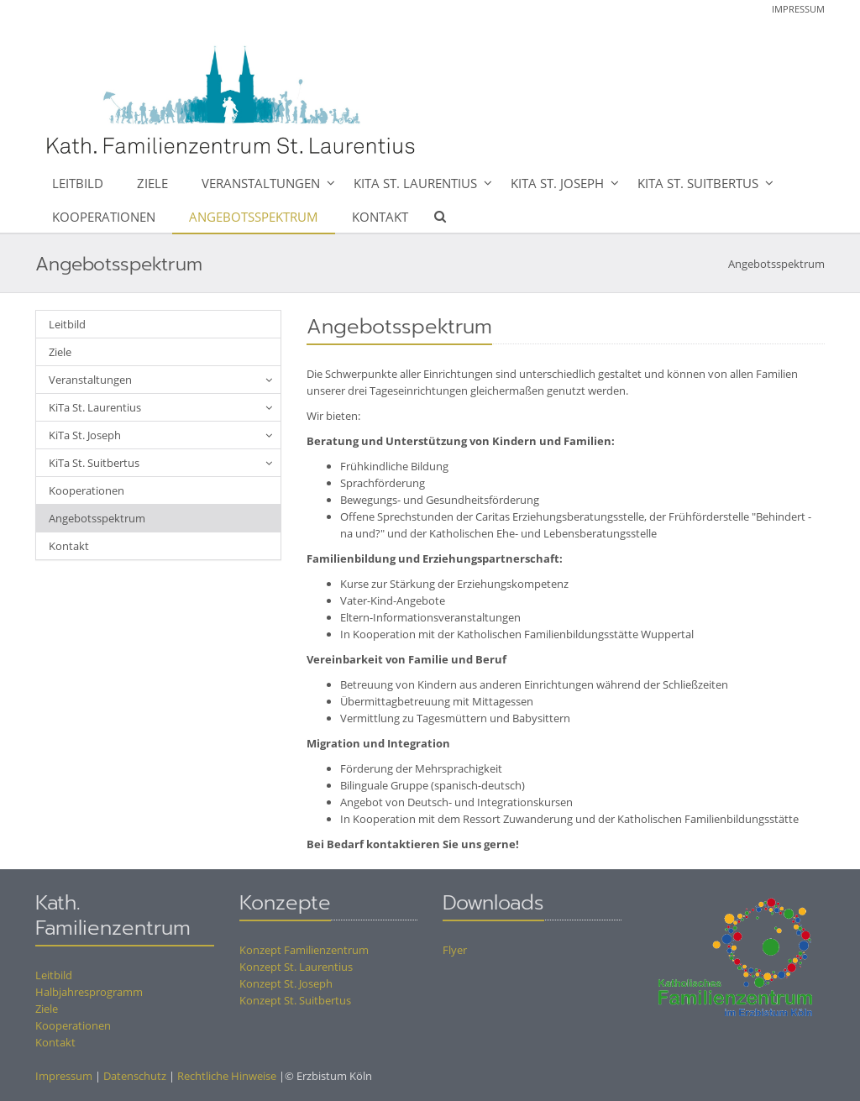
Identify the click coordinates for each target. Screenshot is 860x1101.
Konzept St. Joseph (286, 983)
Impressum (798, 9)
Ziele (152, 183)
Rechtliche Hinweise (226, 1075)
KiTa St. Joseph (557, 183)
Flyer (455, 949)
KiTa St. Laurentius (415, 183)
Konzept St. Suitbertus (295, 1000)
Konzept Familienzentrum (304, 949)
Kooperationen (103, 216)
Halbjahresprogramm (89, 991)
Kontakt (380, 216)
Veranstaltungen (261, 183)
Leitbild (77, 183)
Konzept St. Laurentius (296, 966)
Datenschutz (134, 1075)
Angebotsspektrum (253, 216)
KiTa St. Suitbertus (697, 183)
